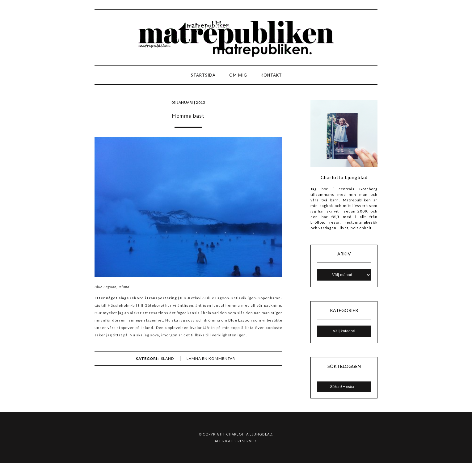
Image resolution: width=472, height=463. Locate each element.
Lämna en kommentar (211, 358)
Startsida (203, 75)
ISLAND (167, 358)
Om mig (238, 75)
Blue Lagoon (240, 320)
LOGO (24, 77)
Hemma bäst (188, 115)
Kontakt (271, 75)
